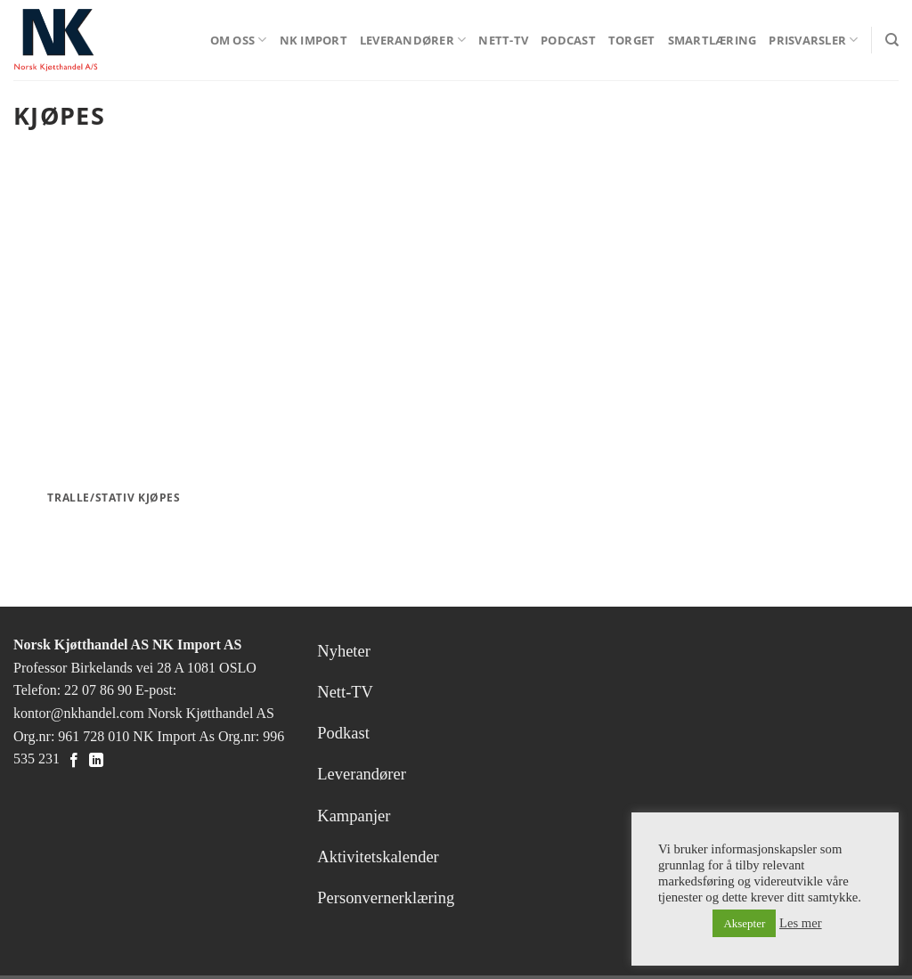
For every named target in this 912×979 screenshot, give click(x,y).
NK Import (313, 40)
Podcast (568, 40)
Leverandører (413, 39)
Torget (632, 40)
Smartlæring (712, 40)
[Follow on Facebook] (74, 761)
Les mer (800, 923)
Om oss (238, 39)
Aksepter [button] (744, 923)
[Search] (892, 40)
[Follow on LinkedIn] (96, 761)
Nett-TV (503, 40)
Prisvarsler (813, 39)
